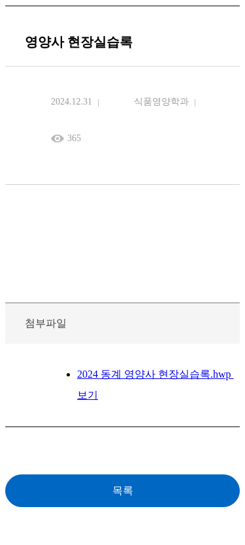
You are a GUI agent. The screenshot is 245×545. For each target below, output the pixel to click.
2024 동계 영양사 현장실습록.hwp (155, 374)
